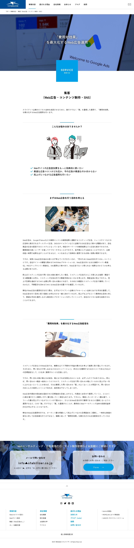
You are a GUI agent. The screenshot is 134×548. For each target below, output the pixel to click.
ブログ (77, 4)
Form (96, 467)
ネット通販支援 (14, 525)
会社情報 (56, 4)
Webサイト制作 (14, 518)
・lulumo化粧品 (106, 511)
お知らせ (67, 4)
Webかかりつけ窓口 (16, 514)
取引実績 (43, 518)
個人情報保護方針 (67, 534)
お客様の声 (43, 521)
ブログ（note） (76, 518)
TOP (7, 11)
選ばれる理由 (44, 4)
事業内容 (32, 4)
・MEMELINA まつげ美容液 (110, 514)
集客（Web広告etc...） (17, 521)
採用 (85, 4)
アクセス (43, 525)
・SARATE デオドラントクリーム (112, 518)
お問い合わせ (75, 525)
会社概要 (43, 514)
